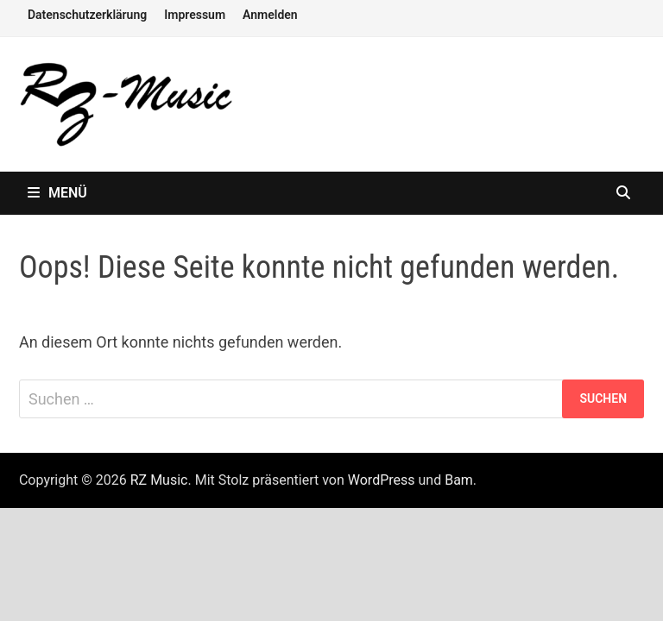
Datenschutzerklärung (87, 15)
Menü (57, 193)
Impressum (194, 15)
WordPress (381, 480)
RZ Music (159, 480)
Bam (459, 480)
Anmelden (270, 15)
